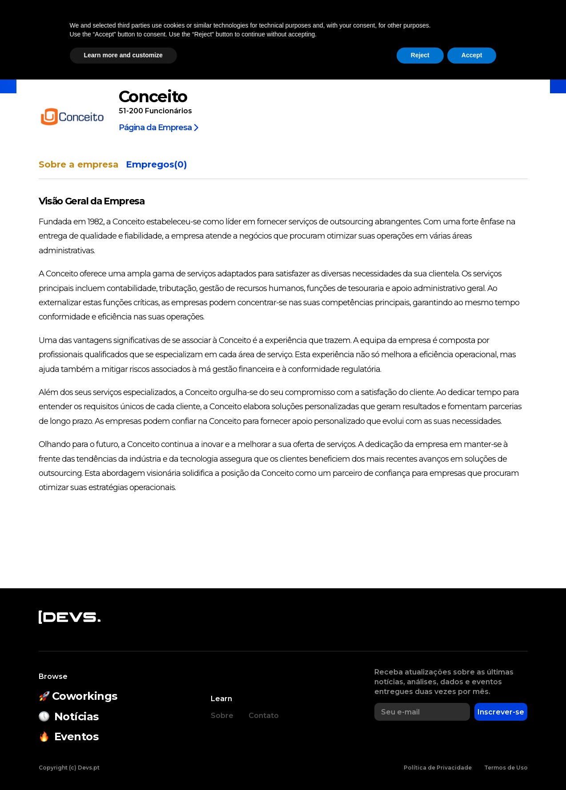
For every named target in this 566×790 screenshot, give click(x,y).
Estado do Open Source (299, 29)
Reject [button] (420, 765)
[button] (490, 29)
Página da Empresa (159, 127)
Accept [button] (472, 765)
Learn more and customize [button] (123, 765)
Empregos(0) (156, 165)
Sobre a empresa (79, 165)
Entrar (531, 29)
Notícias (105, 29)
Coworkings (159, 29)
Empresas (388, 29)
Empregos (442, 29)
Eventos (214, 29)
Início (47, 72)
